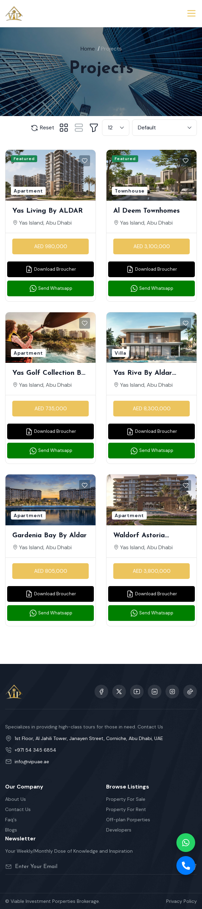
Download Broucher (50, 269)
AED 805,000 (50, 571)
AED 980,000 (50, 246)
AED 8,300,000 (152, 408)
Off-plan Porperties (128, 819)
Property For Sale (125, 799)
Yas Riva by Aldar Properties (142, 374)
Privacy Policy (181, 901)
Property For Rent (126, 809)
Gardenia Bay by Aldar (49, 535)
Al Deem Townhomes (146, 211)
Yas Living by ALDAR (47, 211)
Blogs (11, 830)
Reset (42, 128)
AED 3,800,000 (152, 571)
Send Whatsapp (50, 288)
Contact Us (18, 809)
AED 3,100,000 (151, 246)
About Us (15, 799)
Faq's (11, 819)
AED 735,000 (50, 408)
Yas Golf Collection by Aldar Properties (48, 374)
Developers (118, 830)
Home (88, 48)
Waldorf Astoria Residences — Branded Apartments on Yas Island (149, 536)
